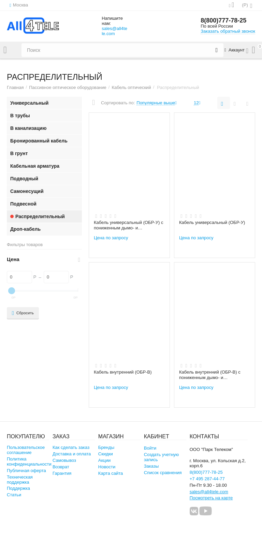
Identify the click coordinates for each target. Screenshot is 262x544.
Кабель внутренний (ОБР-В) (123, 372)
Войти (150, 448)
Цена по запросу (111, 237)
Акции (104, 460)
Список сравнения (163, 472)
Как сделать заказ (71, 447)
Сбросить (23, 313)
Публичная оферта (26, 470)
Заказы (151, 466)
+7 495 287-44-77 (207, 478)
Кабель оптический (131, 87)
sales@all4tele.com (114, 31)
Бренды (106, 447)
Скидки (105, 453)
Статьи (14, 494)
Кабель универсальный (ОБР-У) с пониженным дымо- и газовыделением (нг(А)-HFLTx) (128, 225)
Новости (106, 466)
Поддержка (18, 488)
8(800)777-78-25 (223, 20)
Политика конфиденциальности (29, 461)
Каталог (5, 50)
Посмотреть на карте (211, 497)
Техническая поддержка (20, 479)
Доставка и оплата (72, 453)
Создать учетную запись (161, 457)
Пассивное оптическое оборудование (67, 87)
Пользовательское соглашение (26, 450)
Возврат (61, 466)
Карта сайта (110, 473)
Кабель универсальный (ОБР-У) (212, 222)
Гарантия (62, 473)
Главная (15, 87)
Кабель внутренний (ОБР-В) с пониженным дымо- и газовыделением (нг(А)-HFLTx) (210, 374)
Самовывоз (64, 460)
